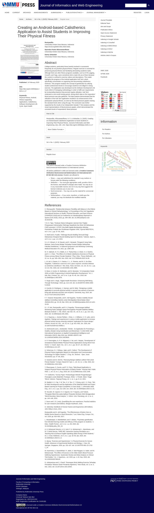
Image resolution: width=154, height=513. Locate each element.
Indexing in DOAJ (106, 49)
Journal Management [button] (96, 12)
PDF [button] (29, 77)
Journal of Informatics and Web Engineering (71, 5)
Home (7, 12)
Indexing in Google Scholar (110, 39)
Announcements (41, 12)
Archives (27, 12)
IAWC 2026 (104, 70)
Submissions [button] (57, 12)
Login (146, 12)
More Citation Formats (56, 129)
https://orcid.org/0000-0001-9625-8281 (57, 47)
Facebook (104, 77)
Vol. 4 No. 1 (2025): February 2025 (45, 19)
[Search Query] (136, 5)
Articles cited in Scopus (108, 55)
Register (137, 12)
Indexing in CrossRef (108, 42)
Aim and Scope (106, 26)
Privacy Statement (107, 36)
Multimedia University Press (34, 492)
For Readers (106, 129)
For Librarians (106, 138)
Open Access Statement (109, 33)
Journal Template (106, 20)
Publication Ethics (107, 30)
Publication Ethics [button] (74, 12)
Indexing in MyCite (107, 52)
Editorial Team (105, 23)
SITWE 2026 (105, 74)
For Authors (106, 134)
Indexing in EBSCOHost (109, 46)
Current (16, 12)
